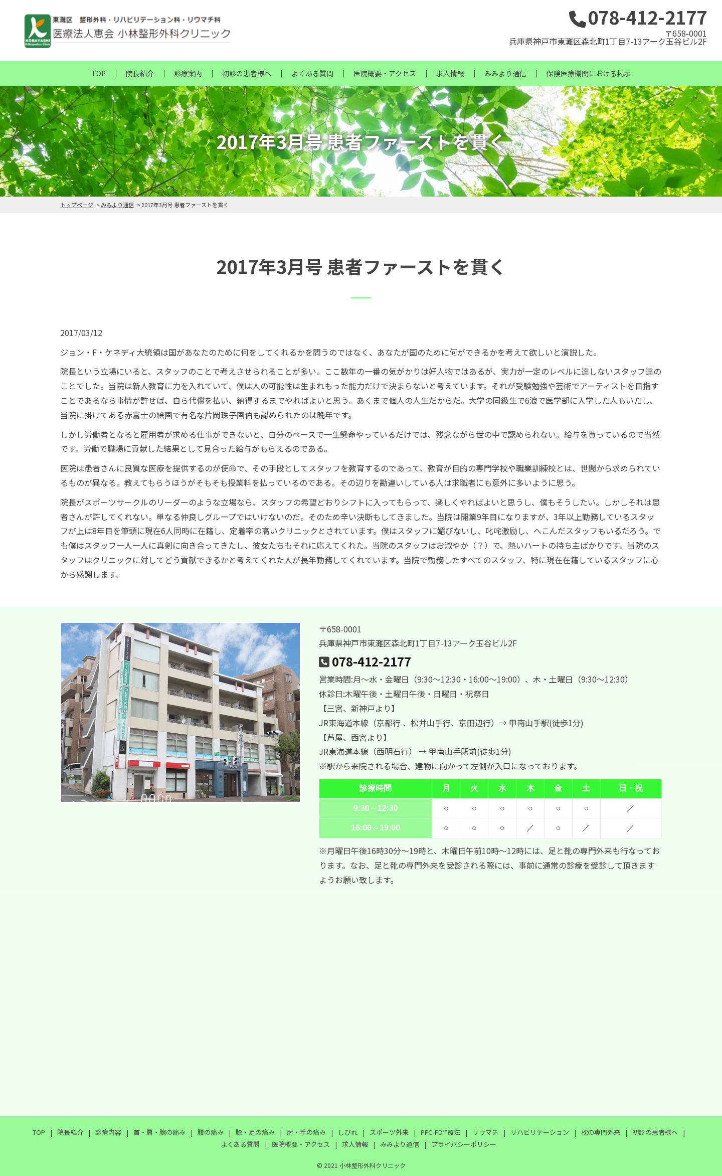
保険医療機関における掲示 (589, 73)
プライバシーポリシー (463, 1144)
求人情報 (450, 73)
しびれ (347, 1132)
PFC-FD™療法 (440, 1132)
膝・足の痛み (255, 1132)
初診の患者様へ (246, 73)
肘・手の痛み (306, 1132)
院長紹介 (140, 73)
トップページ (76, 205)
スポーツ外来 (389, 1132)
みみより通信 (505, 73)
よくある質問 (312, 73)
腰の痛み (211, 1132)
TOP (98, 73)
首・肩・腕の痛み (159, 1132)
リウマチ (485, 1132)
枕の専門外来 (600, 1132)
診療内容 (108, 1132)
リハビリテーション (539, 1132)
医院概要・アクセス (384, 73)
